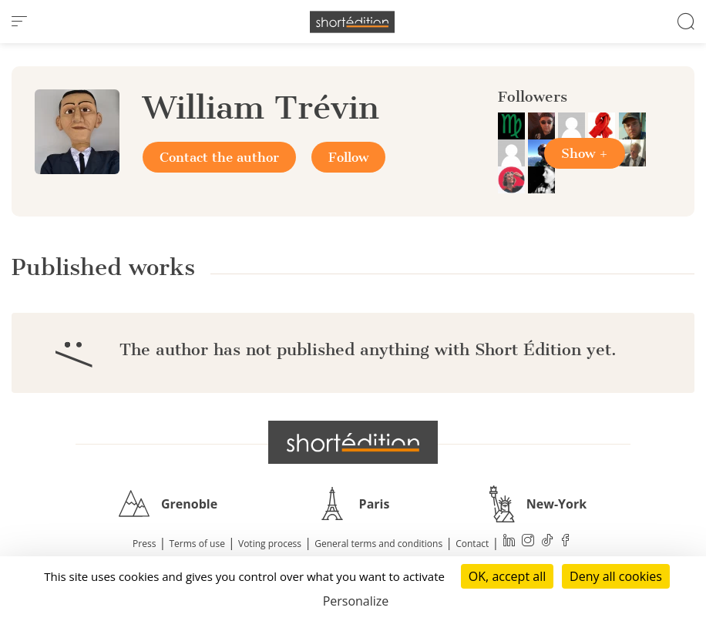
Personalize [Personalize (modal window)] (356, 600)
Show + (584, 153)
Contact (472, 543)
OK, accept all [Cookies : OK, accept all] (507, 576)
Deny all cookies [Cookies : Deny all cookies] (616, 576)
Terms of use (197, 543)
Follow (348, 157)
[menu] (19, 21)
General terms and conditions (378, 543)
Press (144, 543)
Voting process (269, 543)
